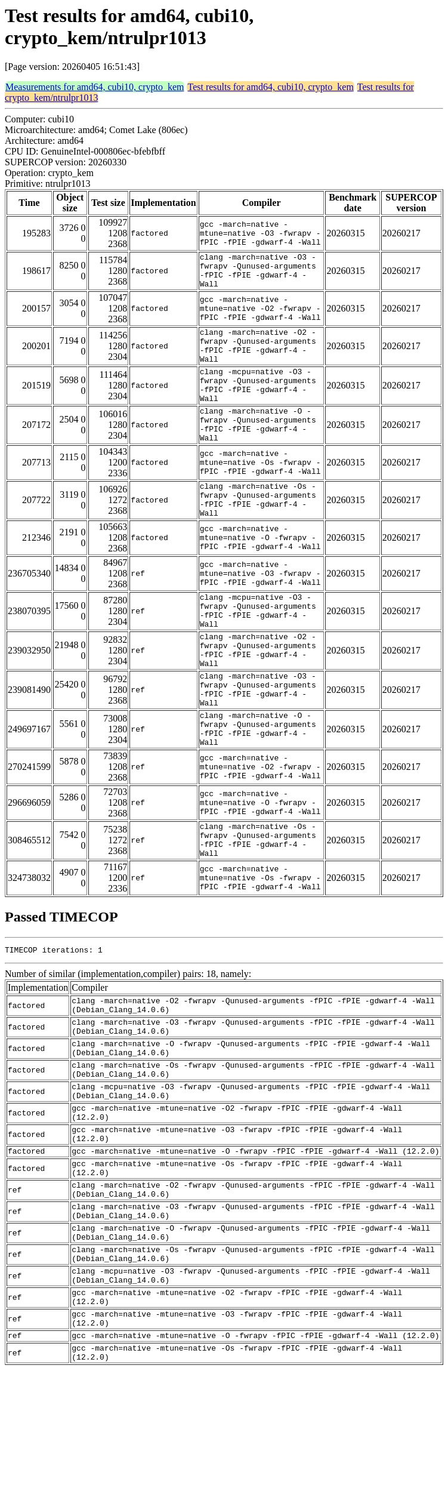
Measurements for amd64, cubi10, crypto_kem (94, 87)
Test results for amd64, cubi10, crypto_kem (270, 87)
